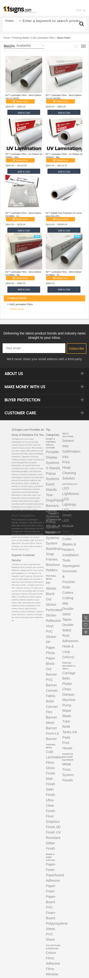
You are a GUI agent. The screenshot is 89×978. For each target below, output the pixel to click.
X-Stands (53, 468)
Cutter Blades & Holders (69, 544)
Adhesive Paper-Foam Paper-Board (53, 891)
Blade (66, 716)
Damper (68, 694)
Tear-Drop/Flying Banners (54, 500)
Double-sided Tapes (68, 614)
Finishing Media (20, 37)
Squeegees (71, 566)
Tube (66, 721)
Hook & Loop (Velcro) (68, 651)
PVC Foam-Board (51, 912)
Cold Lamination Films (43, 37)
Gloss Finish (17, 309)
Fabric (50, 696)
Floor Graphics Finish (53, 821)
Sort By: (9, 45)
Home (6, 37)
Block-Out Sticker (51, 599)
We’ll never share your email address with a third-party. (44, 359)
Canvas (52, 690)
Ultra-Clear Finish (50, 805)
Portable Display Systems (52, 457)
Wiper (66, 710)
